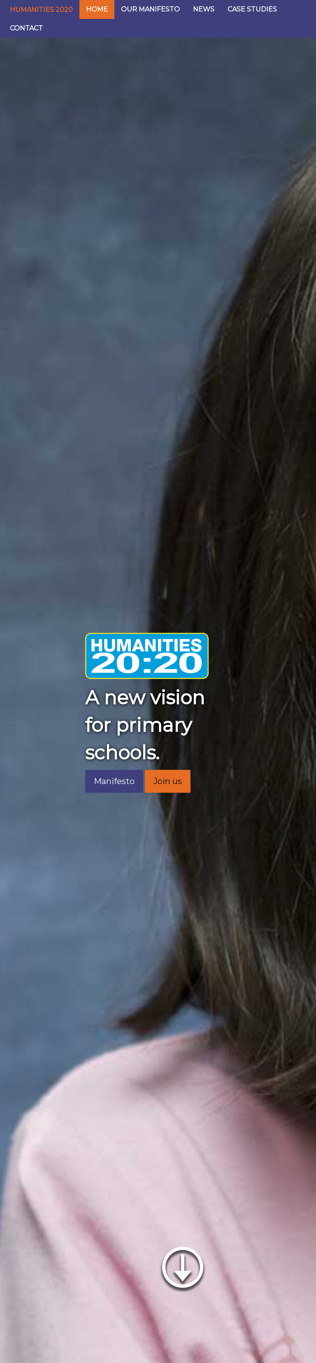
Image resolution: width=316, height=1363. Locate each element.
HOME (97, 9)
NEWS (203, 9)
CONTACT (26, 28)
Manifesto (114, 781)
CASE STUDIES (252, 9)
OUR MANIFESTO (150, 9)
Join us (167, 781)
